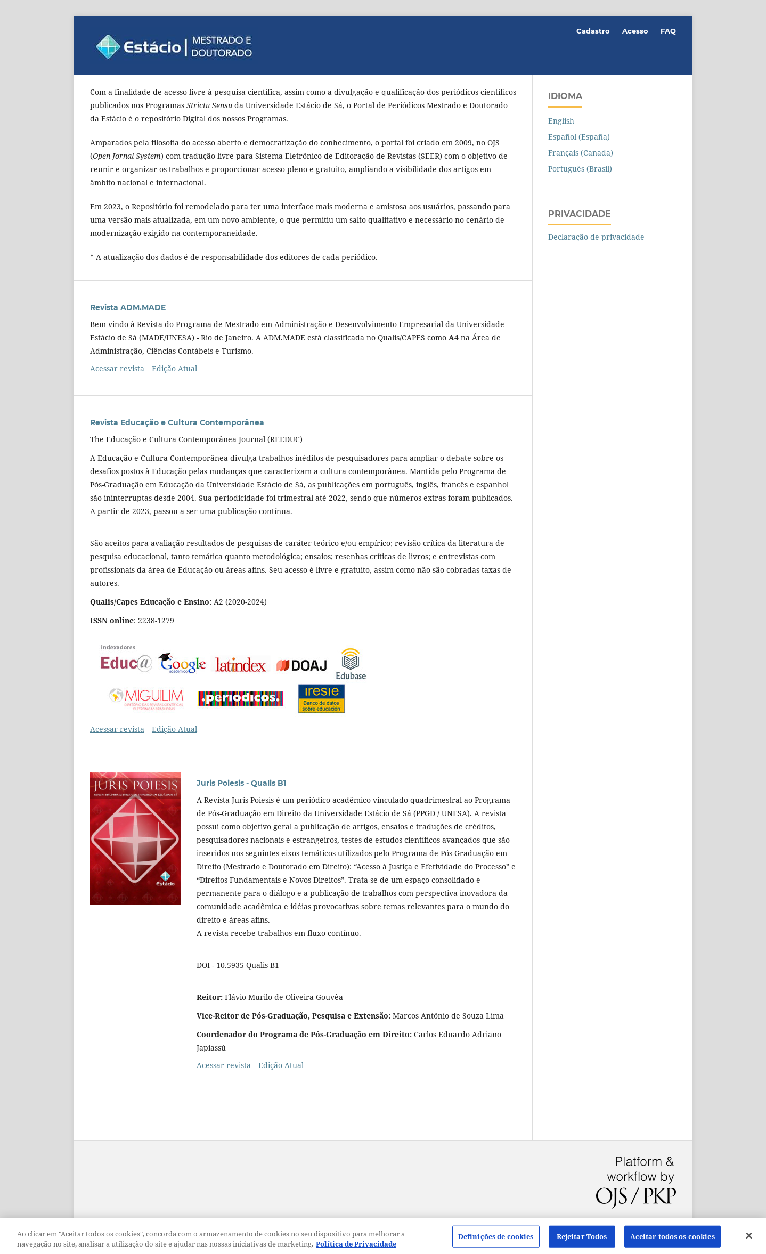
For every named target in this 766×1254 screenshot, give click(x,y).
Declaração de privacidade (596, 237)
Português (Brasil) (580, 169)
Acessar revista (117, 368)
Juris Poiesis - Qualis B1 (241, 783)
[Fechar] (749, 1239)
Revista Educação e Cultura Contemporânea (177, 422)
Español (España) (579, 137)
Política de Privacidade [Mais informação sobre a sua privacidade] (356, 1248)
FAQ (668, 31)
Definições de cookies (496, 1239)
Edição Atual (174, 368)
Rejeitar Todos (582, 1239)
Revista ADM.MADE (128, 307)
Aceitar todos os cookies (672, 1239)
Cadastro (593, 31)
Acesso (635, 31)
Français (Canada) (580, 153)
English (561, 121)
